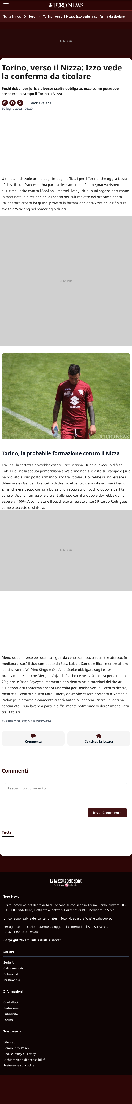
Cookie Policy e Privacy (19, 1054)
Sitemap (9, 1042)
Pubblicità (10, 1014)
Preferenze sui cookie (18, 1065)
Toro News (12, 16)
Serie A (8, 962)
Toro (32, 16)
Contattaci (10, 1002)
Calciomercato (13, 968)
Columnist (10, 974)
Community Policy (16, 1048)
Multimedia (11, 980)
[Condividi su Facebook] (12, 103)
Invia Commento (107, 812)
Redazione (11, 1008)
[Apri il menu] (6, 5)
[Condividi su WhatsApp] (5, 103)
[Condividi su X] (20, 103)
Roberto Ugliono (40, 103)
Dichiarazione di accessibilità (24, 1060)
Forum (8, 1020)
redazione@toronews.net (21, 932)
